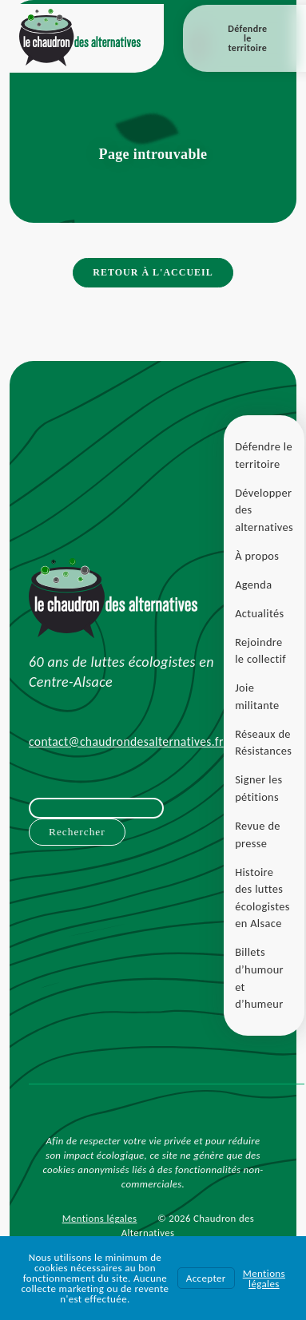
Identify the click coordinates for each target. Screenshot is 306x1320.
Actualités (259, 613)
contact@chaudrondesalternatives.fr (126, 741)
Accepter (206, 1278)
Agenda (253, 584)
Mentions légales (99, 1218)
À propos (257, 556)
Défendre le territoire (247, 38)
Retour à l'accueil (153, 272)
